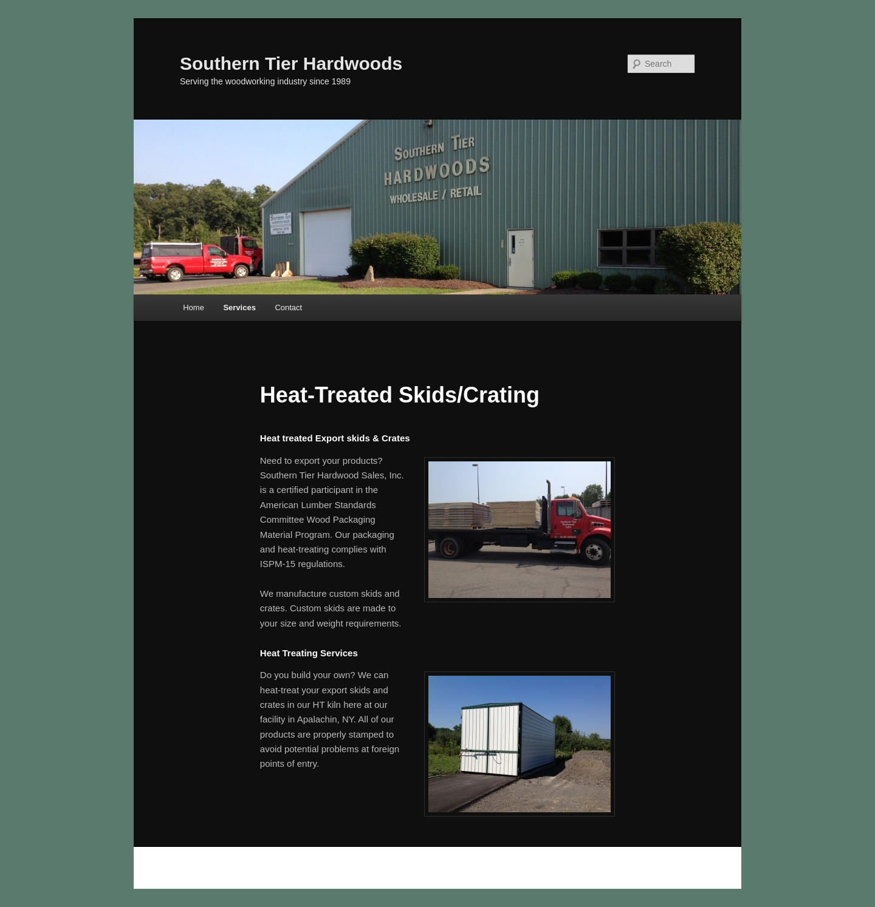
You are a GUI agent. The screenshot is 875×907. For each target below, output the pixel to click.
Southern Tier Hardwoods (291, 63)
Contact (288, 307)
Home (193, 307)
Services (239, 307)
